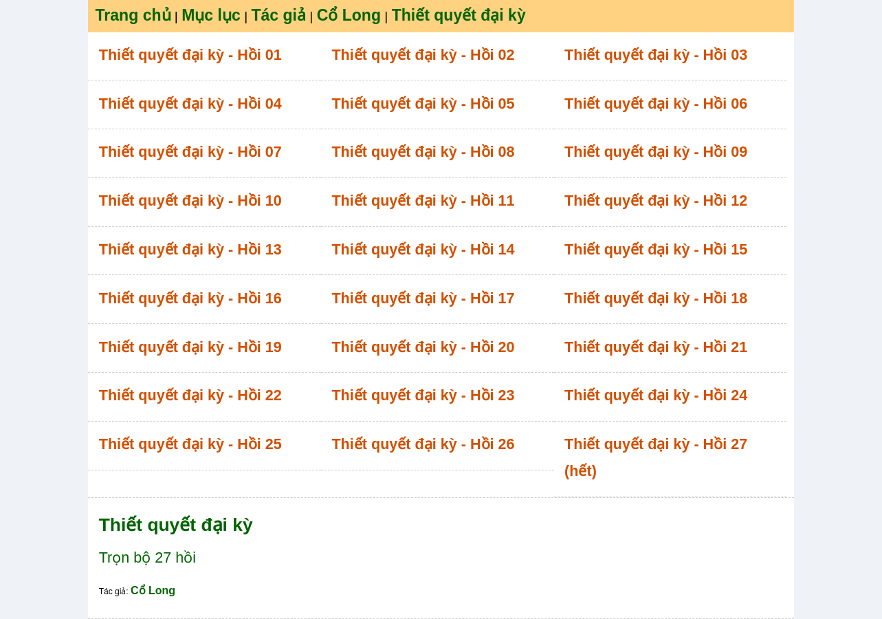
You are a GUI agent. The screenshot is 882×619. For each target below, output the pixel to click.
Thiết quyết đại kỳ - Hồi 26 (422, 444)
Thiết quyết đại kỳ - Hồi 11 (422, 200)
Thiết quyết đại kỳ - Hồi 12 (655, 200)
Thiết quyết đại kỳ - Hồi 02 (422, 54)
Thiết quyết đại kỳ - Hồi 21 (655, 347)
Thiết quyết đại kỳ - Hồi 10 (190, 200)
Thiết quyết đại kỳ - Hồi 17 (422, 298)
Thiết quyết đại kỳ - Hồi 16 (190, 298)
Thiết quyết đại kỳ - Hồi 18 (655, 298)
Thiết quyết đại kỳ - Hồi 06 (655, 103)
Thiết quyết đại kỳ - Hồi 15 (655, 249)
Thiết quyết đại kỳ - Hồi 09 (655, 151)
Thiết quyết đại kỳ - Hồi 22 (190, 395)
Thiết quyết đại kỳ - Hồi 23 (422, 395)
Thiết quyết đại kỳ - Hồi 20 (422, 347)
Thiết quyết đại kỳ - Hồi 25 (190, 444)
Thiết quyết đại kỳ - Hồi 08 (422, 151)
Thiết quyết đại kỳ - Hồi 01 (190, 54)
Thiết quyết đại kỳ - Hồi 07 (190, 151)
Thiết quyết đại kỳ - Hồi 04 (190, 103)
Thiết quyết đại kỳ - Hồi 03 (655, 54)
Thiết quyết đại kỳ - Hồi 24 (655, 395)
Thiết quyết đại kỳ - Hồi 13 (190, 249)
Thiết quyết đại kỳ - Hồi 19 (190, 347)
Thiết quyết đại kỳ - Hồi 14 (422, 249)
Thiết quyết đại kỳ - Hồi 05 (422, 103)
